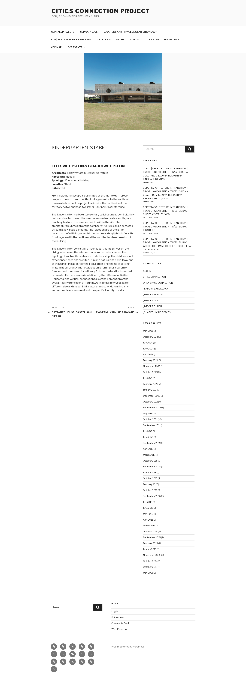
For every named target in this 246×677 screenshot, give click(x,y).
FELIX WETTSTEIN (68, 166)
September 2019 (152, 443)
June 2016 (148, 508)
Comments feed (120, 623)
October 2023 (150, 372)
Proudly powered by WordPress (127, 646)
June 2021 (148, 437)
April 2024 (148, 354)
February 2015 (150, 543)
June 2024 (148, 348)
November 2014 (151, 555)
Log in (114, 611)
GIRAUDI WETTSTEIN (106, 166)
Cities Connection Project (101, 11)
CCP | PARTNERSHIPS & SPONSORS (71, 39)
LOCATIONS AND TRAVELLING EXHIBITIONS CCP (130, 31)
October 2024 (150, 336)
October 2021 (150, 419)
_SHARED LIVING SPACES (157, 312)
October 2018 (150, 460)
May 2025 (148, 330)
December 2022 (151, 395)
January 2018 (149, 472)
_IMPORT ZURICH (152, 306)
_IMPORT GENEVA (153, 294)
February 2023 (150, 384)
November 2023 (151, 366)
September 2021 (152, 425)
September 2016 (152, 496)
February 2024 (150, 360)
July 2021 (147, 431)
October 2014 (150, 561)
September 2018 (152, 466)
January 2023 (150, 389)
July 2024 (148, 342)
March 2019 (149, 454)
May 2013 (148, 572)
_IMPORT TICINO (152, 300)
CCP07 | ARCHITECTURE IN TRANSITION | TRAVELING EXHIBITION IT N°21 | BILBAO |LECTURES (165, 226)
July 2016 (147, 502)
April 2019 (148, 448)
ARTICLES (104, 39)
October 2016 (150, 490)
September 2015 (152, 537)
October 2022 (150, 401)
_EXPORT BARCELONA (155, 288)
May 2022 (148, 413)
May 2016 (148, 514)
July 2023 (147, 378)
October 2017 (150, 478)
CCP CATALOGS (88, 31)
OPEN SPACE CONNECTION (158, 282)
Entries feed (117, 617)
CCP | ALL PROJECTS (62, 31)
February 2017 (150, 484)
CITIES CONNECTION (154, 276)
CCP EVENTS (76, 47)
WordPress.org (119, 629)
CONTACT (136, 39)
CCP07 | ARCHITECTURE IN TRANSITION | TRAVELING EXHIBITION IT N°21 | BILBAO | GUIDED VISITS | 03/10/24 (165, 211)
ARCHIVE (148, 271)
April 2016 (148, 519)
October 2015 (150, 531)
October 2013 (150, 567)
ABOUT (120, 39)
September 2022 (152, 407)
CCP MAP (56, 47)
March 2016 (149, 525)
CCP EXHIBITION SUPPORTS (163, 39)
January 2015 (149, 549)
